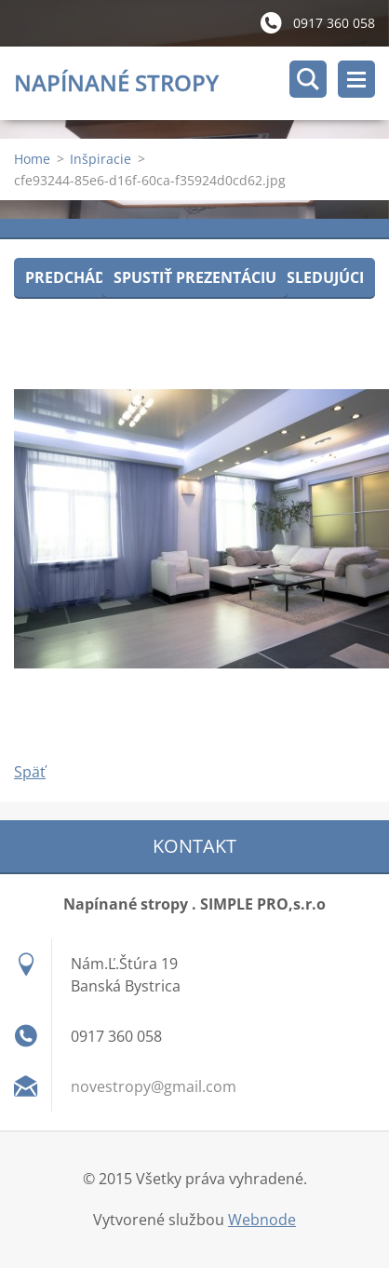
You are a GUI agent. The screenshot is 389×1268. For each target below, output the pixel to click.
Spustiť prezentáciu (195, 277)
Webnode (262, 1219)
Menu (356, 79)
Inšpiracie (100, 159)
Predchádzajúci (89, 277)
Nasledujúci (314, 277)
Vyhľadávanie (308, 79)
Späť (30, 772)
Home (32, 159)
